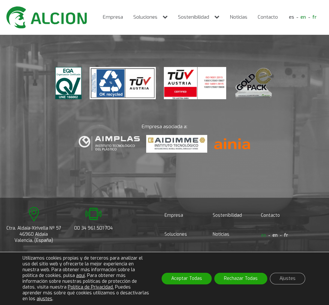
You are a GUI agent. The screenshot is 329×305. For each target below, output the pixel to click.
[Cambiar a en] (303, 17)
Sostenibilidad (193, 17)
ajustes (44, 299)
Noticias (238, 17)
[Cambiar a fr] (314, 17)
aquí (80, 275)
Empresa (113, 17)
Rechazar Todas (241, 278)
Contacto (268, 17)
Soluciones (145, 17)
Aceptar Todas (186, 278)
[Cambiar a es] (291, 17)
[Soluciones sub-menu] (166, 17)
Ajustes (288, 278)
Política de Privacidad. (91, 287)
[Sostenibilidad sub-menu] (218, 17)
